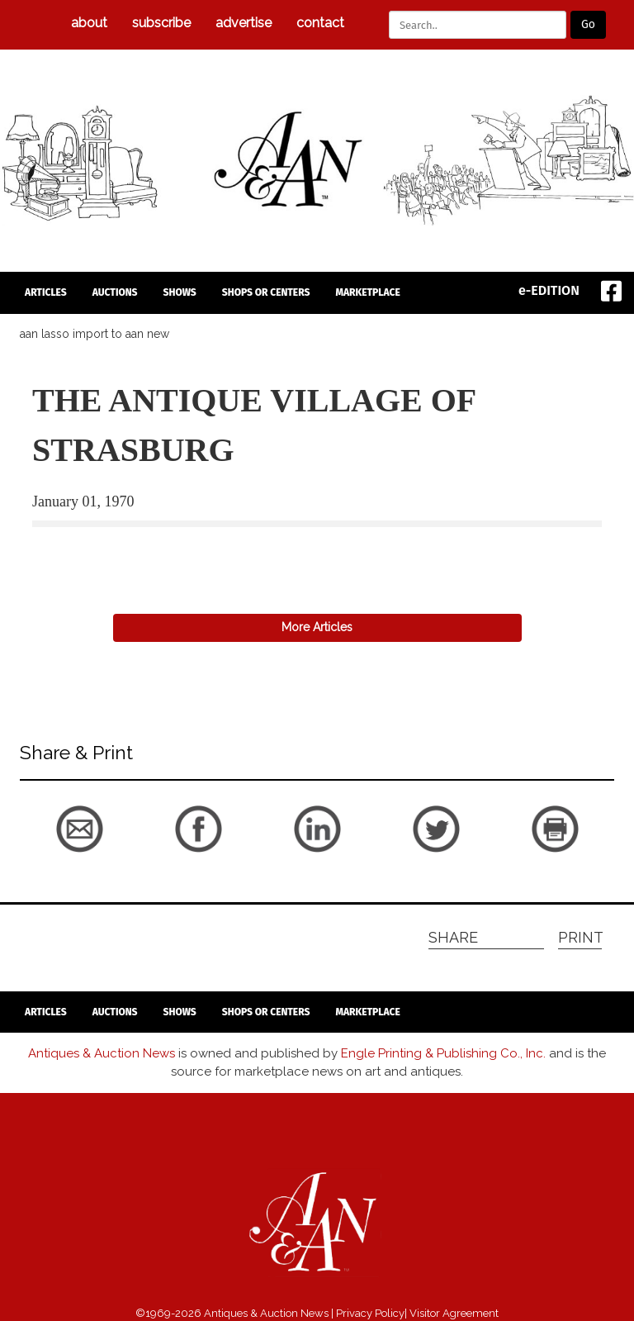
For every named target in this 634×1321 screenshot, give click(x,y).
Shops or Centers (266, 292)
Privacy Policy (370, 1313)
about (89, 23)
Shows (179, 292)
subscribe (161, 23)
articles (46, 292)
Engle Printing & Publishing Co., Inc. (443, 1053)
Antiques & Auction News (101, 1053)
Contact (320, 23)
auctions (115, 292)
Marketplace (367, 292)
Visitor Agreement (454, 1313)
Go (588, 24)
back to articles (72, 547)
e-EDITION (549, 290)
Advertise (243, 23)
